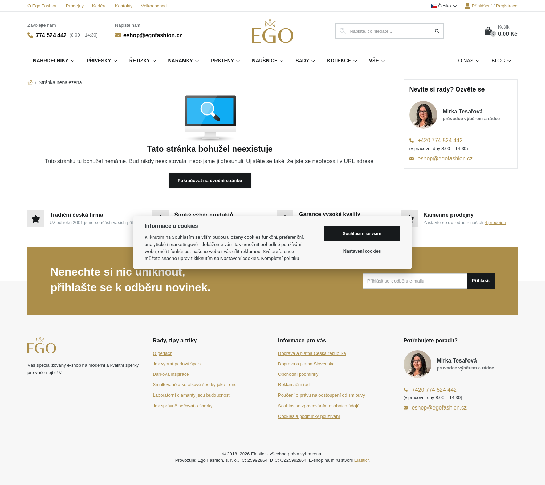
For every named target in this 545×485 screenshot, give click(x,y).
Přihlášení (478, 6)
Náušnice (268, 60)
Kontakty (124, 5)
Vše (377, 60)
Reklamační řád (294, 384)
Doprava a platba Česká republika (312, 353)
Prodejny (75, 5)
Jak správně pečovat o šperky (183, 405)
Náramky (184, 60)
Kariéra (99, 5)
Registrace (507, 5)
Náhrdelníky (54, 60)
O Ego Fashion (42, 5)
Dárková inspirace (171, 374)
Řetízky (143, 60)
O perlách (162, 353)
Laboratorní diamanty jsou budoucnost (191, 395)
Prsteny (226, 60)
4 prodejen (495, 222)
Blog (501, 60)
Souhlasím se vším (362, 233)
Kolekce (342, 60)
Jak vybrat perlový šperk (177, 363)
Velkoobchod (154, 5)
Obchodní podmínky (298, 374)
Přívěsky (102, 60)
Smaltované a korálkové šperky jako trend (195, 384)
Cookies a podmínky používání (309, 416)
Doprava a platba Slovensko (306, 363)
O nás (469, 60)
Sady (305, 60)
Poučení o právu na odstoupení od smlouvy (321, 395)
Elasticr (361, 460)
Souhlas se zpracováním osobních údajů (318, 405)
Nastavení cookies (362, 251)
